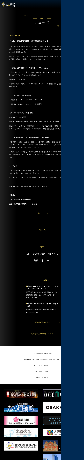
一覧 (38, 213)
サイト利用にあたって (42, 365)
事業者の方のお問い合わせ (45, 334)
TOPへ (46, 230)
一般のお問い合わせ (46, 322)
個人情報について (42, 371)
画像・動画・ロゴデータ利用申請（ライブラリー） (42, 359)
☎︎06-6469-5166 (32, 312)
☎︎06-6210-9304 (32, 298)
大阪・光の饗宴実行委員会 (42, 353)
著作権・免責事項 (42, 377)
